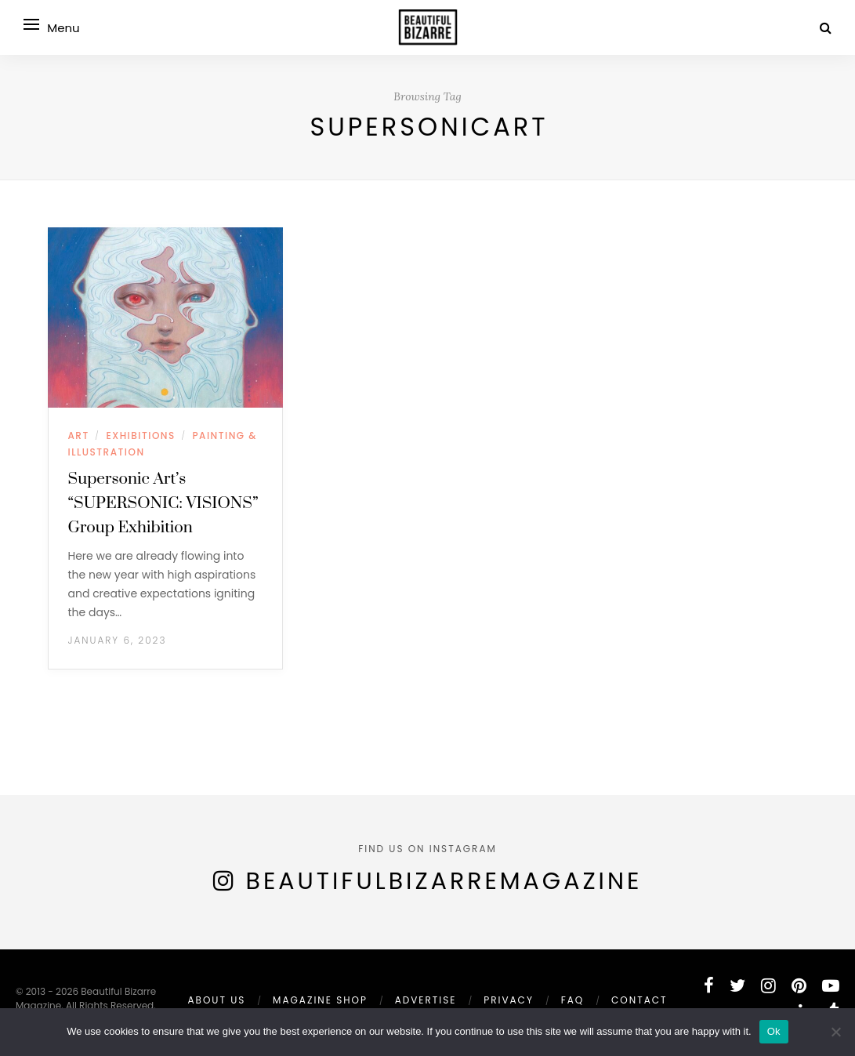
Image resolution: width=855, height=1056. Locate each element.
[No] (835, 1032)
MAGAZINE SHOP (320, 1000)
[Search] (825, 28)
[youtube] (830, 986)
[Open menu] (31, 24)
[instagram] (768, 986)
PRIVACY (509, 1000)
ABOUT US (216, 1000)
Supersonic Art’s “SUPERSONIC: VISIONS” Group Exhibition (163, 503)
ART (78, 435)
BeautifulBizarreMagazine (444, 881)
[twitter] (737, 986)
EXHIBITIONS (140, 435)
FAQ (573, 1000)
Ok (774, 1031)
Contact (639, 1000)
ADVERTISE (426, 1000)
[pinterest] (799, 986)
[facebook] (709, 986)
